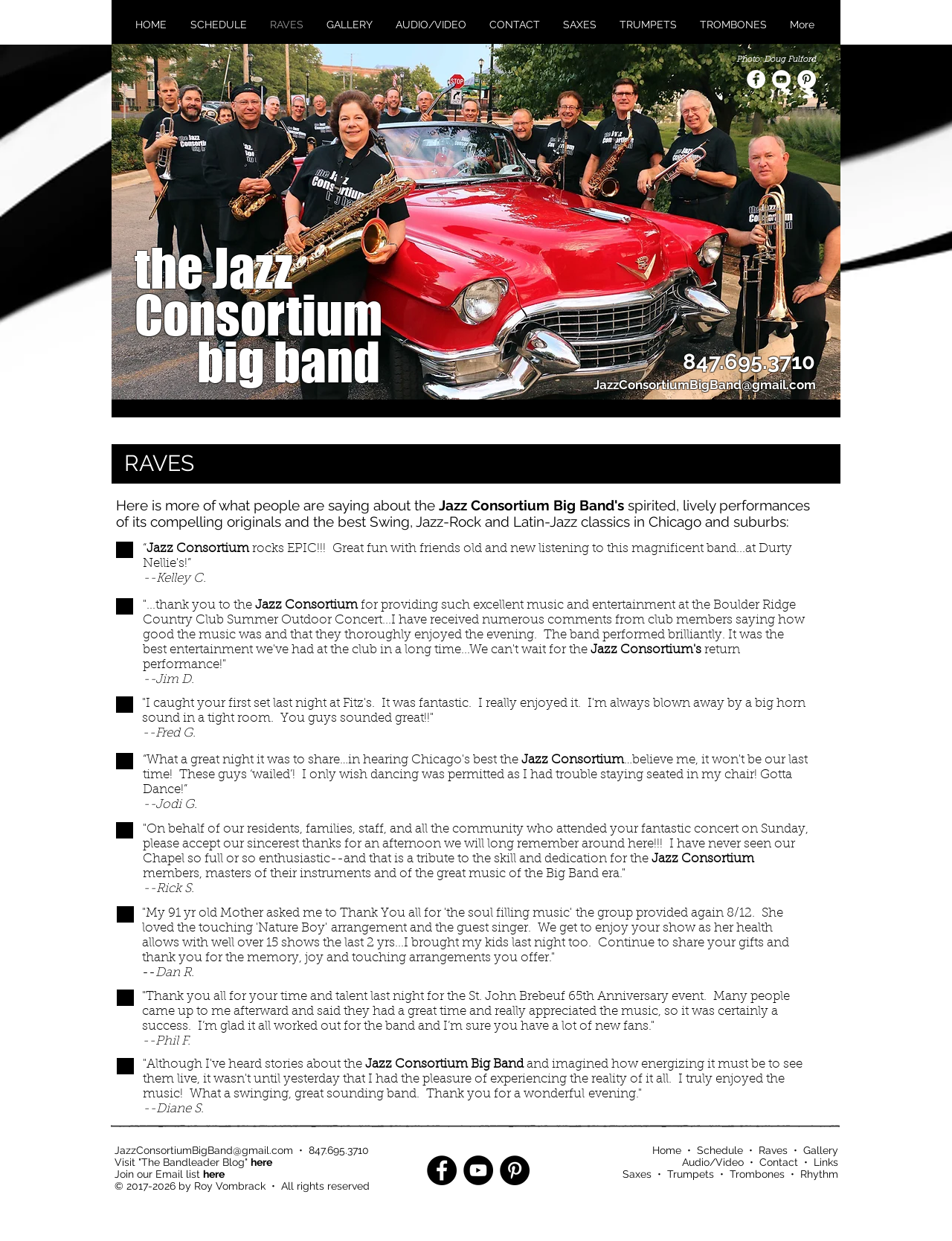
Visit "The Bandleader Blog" (193, 1162)
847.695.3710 (339, 1150)
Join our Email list (170, 1174)
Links (826, 1162)
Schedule (720, 1150)
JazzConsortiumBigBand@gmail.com (204, 1150)
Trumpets (690, 1174)
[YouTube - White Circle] (781, 79)
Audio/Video (713, 1162)
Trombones (757, 1174)
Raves (773, 1150)
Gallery (820, 1150)
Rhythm (819, 1174)
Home (666, 1150)
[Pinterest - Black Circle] (515, 1170)
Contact (778, 1162)
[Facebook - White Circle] (756, 79)
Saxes (637, 1174)
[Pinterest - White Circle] (806, 79)
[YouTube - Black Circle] (478, 1170)
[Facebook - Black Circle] (442, 1170)
